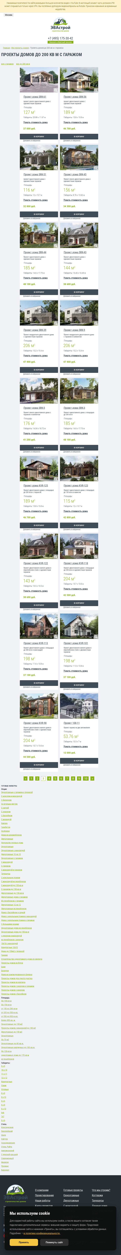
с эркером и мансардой (11, 936)
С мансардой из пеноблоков (13, 881)
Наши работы (42, 1200)
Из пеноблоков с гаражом (12, 901)
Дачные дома (99, 1205)
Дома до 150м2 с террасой (12, 951)
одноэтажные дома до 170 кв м (15, 1055)
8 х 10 (3, 1097)
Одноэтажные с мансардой (13, 850)
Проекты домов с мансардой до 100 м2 (18, 1028)
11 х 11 (4, 1074)
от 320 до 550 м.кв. (9, 1012)
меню (111, 33)
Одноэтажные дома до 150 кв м (15, 932)
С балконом (6, 800)
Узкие (3, 1085)
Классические (7, 1127)
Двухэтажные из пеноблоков (13, 908)
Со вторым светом (9, 804)
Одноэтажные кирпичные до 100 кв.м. (18, 1047)
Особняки (5, 831)
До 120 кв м (6, 1051)
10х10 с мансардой (9, 943)
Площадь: (5, 998)
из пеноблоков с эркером (12, 939)
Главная (6, 48)
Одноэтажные (7, 846)
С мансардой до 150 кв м (12, 885)
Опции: (4, 789)
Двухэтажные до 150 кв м (12, 893)
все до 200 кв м (23, 64)
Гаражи (4, 955)
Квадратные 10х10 (9, 947)
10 (85, 778)
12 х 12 (4, 1077)
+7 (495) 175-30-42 (60, 38)
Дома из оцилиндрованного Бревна (16, 974)
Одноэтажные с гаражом (12, 858)
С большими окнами (10, 924)
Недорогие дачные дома (12, 842)
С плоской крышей (9, 1154)
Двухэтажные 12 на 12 (11, 904)
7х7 (2, 1116)
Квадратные (6, 1081)
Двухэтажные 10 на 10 (11, 854)
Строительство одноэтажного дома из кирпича (21, 959)
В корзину (39, 137)
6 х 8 (3, 1105)
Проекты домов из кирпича (13, 982)
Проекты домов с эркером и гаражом (17, 986)
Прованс (5, 1166)
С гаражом (5, 866)
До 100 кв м (6, 1001)
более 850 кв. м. (8, 1020)
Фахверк (5, 1162)
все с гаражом (7, 64)
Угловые (5, 1089)
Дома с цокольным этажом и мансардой (19, 916)
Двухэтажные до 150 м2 (11, 1032)
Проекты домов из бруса (12, 963)
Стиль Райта (6, 1147)
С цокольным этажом (10, 877)
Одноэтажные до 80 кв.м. (12, 1043)
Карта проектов (44, 1205)
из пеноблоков (7, 1059)
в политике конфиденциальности (42, 1233)
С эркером (5, 811)
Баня (3, 967)
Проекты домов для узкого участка (16, 978)
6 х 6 (3, 1101)
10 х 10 (4, 1070)
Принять (24, 1242)
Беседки (5, 970)
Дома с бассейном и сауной (13, 912)
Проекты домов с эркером (13, 990)
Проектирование (44, 1195)
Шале (3, 1135)
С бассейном (6, 815)
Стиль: (4, 1124)
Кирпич (4, 823)
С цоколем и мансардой (11, 796)
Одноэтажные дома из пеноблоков (16, 928)
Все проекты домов (20, 48)
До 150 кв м (6, 1005)
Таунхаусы (5, 873)
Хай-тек (4, 1139)
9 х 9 (3, 1066)
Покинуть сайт (54, 1242)
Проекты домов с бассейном (13, 994)
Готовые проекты (73, 1190)
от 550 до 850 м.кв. (9, 1016)
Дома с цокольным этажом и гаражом (17, 920)
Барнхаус (5, 1170)
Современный (7, 1158)
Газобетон (5, 827)
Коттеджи (97, 1195)
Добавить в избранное (31, 141)
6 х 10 (3, 1109)
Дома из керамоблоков (11, 835)
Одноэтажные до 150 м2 (12, 1024)
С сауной (5, 808)
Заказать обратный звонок (60, 42)
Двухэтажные (7, 839)
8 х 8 (3, 1093)
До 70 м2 (5, 1039)
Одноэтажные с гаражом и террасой (17, 792)
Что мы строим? (101, 1190)
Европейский (7, 1131)
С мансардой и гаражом (11, 870)
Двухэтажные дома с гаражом (14, 897)
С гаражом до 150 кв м (11, 889)
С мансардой (7, 862)
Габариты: (5, 1063)
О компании (41, 1190)
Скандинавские (8, 1143)
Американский (7, 1150)
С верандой (6, 819)
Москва (8, 15)
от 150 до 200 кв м (9, 1008)
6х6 (2, 1112)
